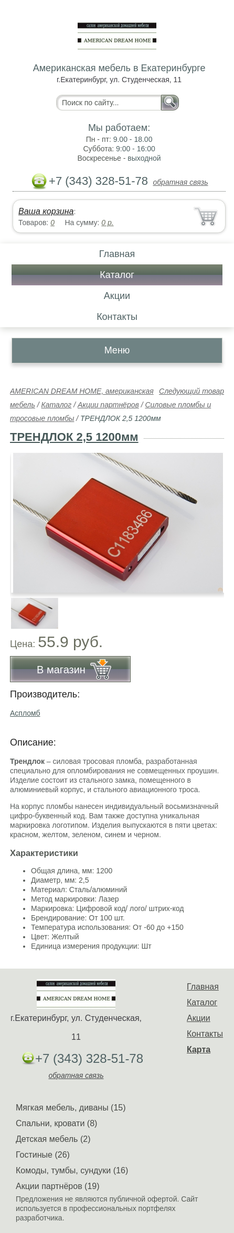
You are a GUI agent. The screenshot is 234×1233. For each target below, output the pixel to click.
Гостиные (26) (43, 1154)
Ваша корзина (45, 211)
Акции (117, 296)
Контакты (117, 317)
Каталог (117, 275)
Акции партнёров (108, 405)
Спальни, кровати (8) (56, 1123)
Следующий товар (191, 391)
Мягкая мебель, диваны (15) (71, 1107)
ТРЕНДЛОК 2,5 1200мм (74, 436)
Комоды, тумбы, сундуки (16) (72, 1170)
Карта (198, 1049)
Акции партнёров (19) (58, 1186)
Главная (117, 254)
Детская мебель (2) (53, 1139)
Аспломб (25, 713)
